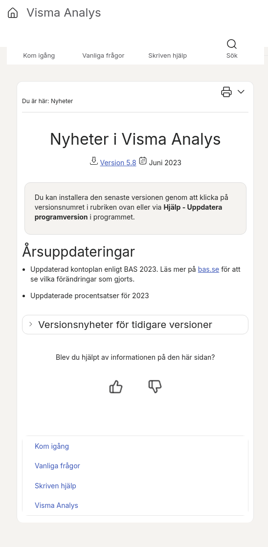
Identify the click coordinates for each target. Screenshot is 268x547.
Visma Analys (56, 505)
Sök (232, 55)
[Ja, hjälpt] (116, 386)
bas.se (209, 269)
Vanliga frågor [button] (103, 55)
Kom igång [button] (39, 55)
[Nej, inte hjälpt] (155, 386)
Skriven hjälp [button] (167, 55)
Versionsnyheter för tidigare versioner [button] (125, 324)
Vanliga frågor (57, 465)
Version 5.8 (118, 162)
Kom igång (52, 446)
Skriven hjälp (55, 485)
